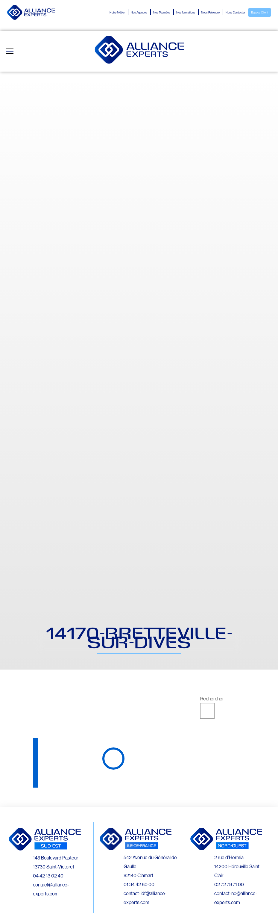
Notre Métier (117, 12)
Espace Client (259, 12)
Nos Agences (139, 12)
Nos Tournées (161, 12)
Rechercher (212, 699)
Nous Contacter (235, 12)
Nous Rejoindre (210, 12)
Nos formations (185, 12)
